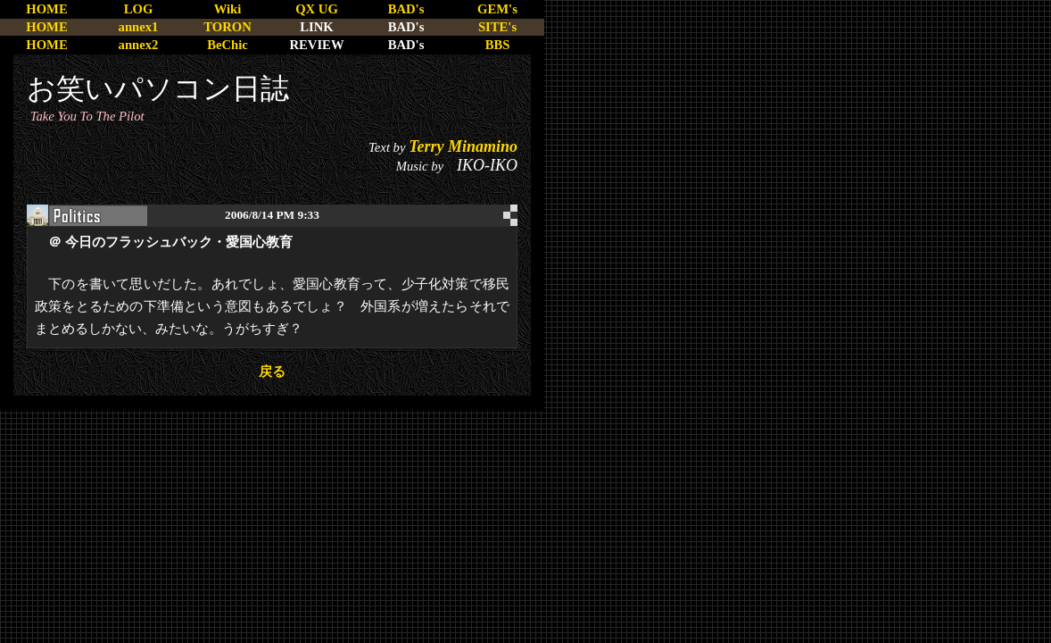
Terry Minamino (463, 146)
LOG (138, 9)
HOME (46, 9)
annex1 (139, 27)
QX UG (316, 9)
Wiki (228, 9)
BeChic (227, 45)
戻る (272, 371)
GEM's (497, 9)
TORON (227, 27)
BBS (497, 45)
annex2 (139, 45)
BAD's (406, 9)
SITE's (497, 27)
